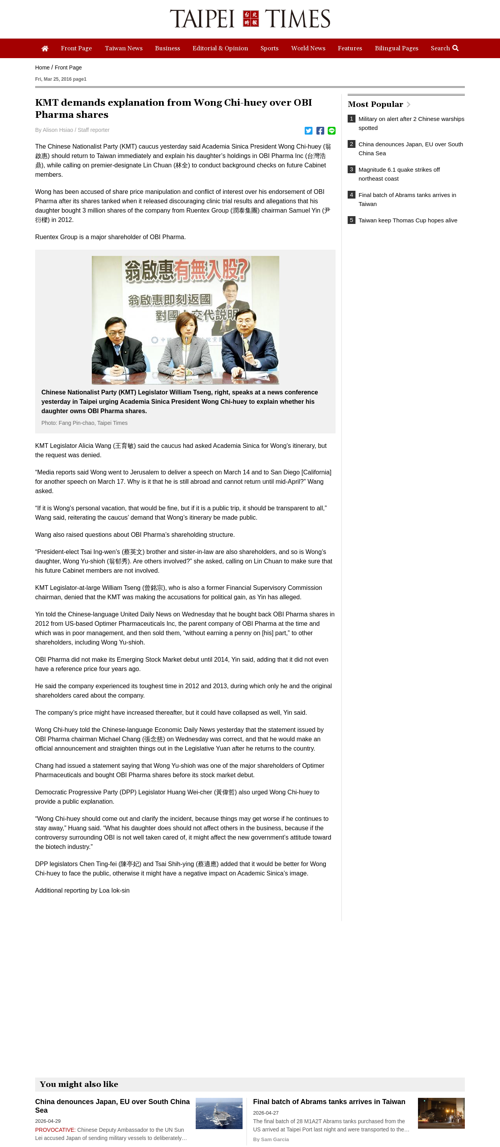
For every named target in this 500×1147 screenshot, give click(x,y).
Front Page (68, 67)
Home (42, 67)
